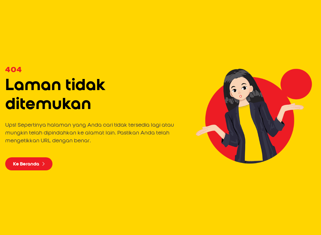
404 (13, 70)
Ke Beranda (29, 164)
